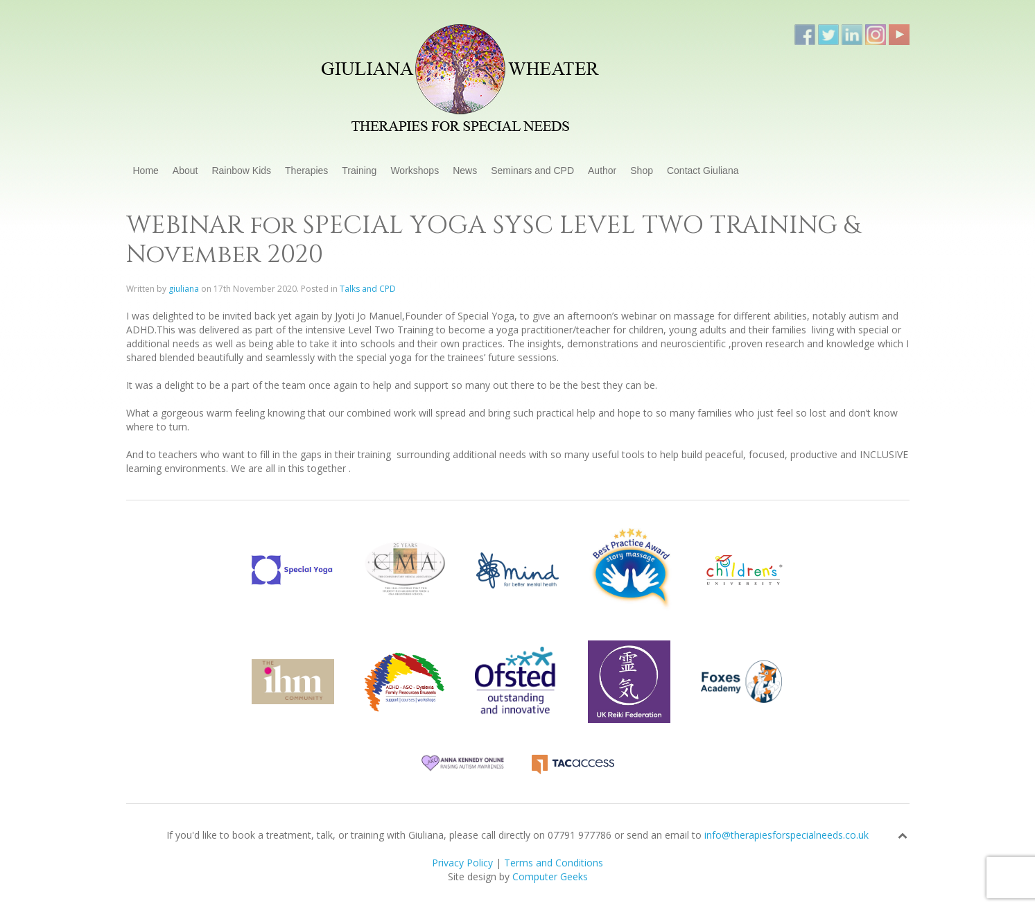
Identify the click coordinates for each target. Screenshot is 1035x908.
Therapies (306, 170)
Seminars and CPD (532, 170)
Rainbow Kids (241, 170)
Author (602, 170)
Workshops (414, 170)
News (465, 170)
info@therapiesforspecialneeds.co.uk (786, 834)
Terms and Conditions (553, 862)
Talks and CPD (368, 289)
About (185, 170)
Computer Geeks (550, 876)
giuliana (183, 289)
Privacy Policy (462, 862)
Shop (641, 170)
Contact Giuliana (703, 170)
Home (146, 170)
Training (359, 170)
